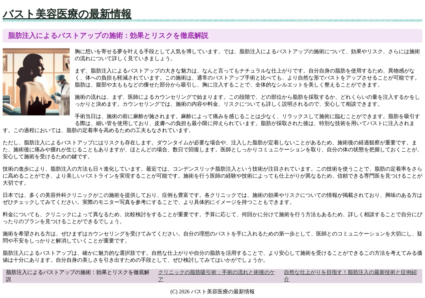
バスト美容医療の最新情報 (67, 14)
